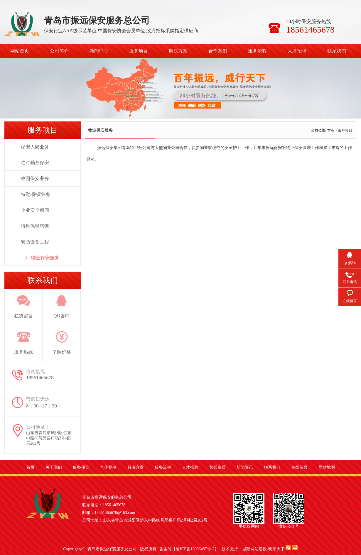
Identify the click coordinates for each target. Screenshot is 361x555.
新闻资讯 (245, 467)
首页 (330, 130)
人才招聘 (297, 50)
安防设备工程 (35, 241)
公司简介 (59, 50)
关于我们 (53, 467)
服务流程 (257, 50)
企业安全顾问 (35, 210)
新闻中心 (99, 50)
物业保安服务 (45, 257)
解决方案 (178, 50)
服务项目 (138, 50)
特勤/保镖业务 (35, 194)
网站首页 (19, 50)
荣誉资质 (217, 467)
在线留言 (299, 467)
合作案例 (217, 50)
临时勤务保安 (35, 162)
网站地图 (326, 467)
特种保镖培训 (35, 226)
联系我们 (336, 50)
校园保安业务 (35, 178)
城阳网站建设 (254, 549)
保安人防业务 (35, 146)
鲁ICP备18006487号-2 (195, 549)
